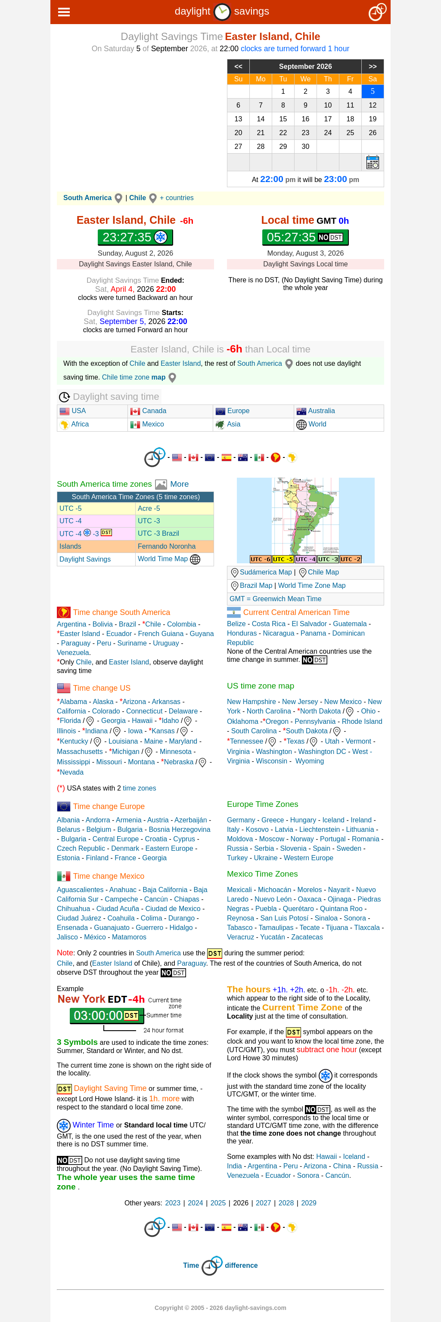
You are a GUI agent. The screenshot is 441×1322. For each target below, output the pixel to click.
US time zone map (260, 685)
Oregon (277, 721)
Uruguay (166, 643)
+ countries (177, 197)
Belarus (68, 829)
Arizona (134, 701)
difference (241, 1265)
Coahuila (120, 918)
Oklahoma (242, 721)
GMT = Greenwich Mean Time (276, 598)
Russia (237, 848)
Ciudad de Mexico (172, 908)
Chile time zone (141, 377)
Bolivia (103, 624)
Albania (68, 820)
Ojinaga (339, 899)
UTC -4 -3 (85, 533)
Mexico (147, 424)
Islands (70, 546)
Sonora (355, 918)
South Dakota (307, 731)
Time (191, 1265)
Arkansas (166, 701)
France (125, 858)
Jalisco (67, 937)
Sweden (348, 848)
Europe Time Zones (262, 804)
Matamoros (129, 937)
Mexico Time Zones (262, 873)
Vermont (358, 741)
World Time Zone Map (312, 585)
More (179, 483)
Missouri (109, 762)
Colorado (106, 711)
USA (72, 410)
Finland (97, 858)
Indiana (96, 731)
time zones (139, 788)
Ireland (361, 820)
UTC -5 (70, 508)
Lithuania (360, 829)
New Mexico (343, 701)
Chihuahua (73, 908)
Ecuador (119, 633)
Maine (153, 741)
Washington (274, 751)
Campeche (121, 899)
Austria (158, 820)
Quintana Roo (341, 908)
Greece (272, 820)
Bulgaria (130, 829)
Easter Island (181, 363)
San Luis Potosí (284, 918)
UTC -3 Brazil (158, 533)
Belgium (98, 829)
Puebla (266, 908)
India (234, 1166)
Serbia (264, 848)
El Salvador (309, 623)
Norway (302, 839)
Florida (70, 720)
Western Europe (308, 858)
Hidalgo (181, 927)
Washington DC (322, 751)
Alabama (73, 701)
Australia (315, 410)
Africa (79, 424)
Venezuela (73, 652)
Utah (332, 741)
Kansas (163, 731)
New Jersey (300, 701)
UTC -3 (149, 521)
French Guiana (160, 633)
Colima (151, 918)
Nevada (72, 772)
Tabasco (240, 927)
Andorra (98, 820)
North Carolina (269, 711)
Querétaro (298, 908)
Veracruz (240, 937)
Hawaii (142, 720)
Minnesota (176, 751)
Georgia (113, 720)
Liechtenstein (319, 829)
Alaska (103, 701)
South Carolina (254, 731)
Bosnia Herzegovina (179, 829)
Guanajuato (112, 927)
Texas (296, 741)
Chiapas (186, 899)
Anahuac (123, 889)
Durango (181, 918)
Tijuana (337, 927)
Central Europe (116, 839)
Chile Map (323, 572)
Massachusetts (80, 751)
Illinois (66, 731)
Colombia (181, 624)
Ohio (368, 711)
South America (266, 363)
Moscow (272, 839)
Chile (137, 363)
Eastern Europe (169, 848)
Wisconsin (271, 761)
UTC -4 (70, 521)
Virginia (238, 751)
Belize (236, 623)
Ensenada (72, 927)
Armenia (129, 820)
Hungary (303, 820)
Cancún (156, 899)
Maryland (183, 741)
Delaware (183, 711)
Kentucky (74, 741)
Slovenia (293, 848)
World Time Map (169, 558)
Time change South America (121, 612)
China (342, 1166)
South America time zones (105, 483)
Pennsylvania (315, 721)
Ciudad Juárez (79, 918)
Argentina (72, 624)
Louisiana (123, 741)
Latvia (284, 829)
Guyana (202, 633)
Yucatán (272, 937)
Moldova (240, 839)
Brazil (127, 624)
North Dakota (320, 711)
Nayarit (339, 889)
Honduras (242, 633)
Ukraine (266, 858)
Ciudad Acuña (118, 908)
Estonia (68, 858)
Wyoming (309, 761)
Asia (228, 424)
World (311, 424)
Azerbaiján (190, 820)
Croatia (156, 839)
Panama (313, 633)
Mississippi (73, 762)
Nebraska (178, 762)
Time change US (101, 687)
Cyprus (184, 839)
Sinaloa (326, 918)
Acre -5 (149, 508)
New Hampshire (251, 701)
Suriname (132, 643)
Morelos (310, 889)
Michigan (126, 751)
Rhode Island (362, 721)
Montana (141, 762)
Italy (233, 829)
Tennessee (246, 741)
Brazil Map (251, 585)
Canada (148, 410)
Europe (232, 410)
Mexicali (239, 889)
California (71, 711)
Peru (104, 643)
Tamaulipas (276, 927)
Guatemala (349, 623)
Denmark (125, 848)
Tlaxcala (367, 927)
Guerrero (149, 927)
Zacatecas (307, 937)
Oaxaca (310, 899)
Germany (241, 820)
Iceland (333, 820)
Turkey (237, 858)
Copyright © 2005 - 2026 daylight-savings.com (220, 1307)
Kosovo (257, 829)
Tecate (309, 927)
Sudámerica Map (261, 572)
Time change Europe (109, 806)
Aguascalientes (80, 889)
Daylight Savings (85, 559)
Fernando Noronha (167, 546)
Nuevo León (273, 899)
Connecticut (144, 711)
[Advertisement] (135, 119)
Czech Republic (81, 848)
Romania (365, 839)
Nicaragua (279, 633)
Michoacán (274, 889)
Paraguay (76, 643)
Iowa (135, 731)
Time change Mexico (108, 875)
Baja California (165, 889)
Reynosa (240, 918)
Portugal (333, 839)
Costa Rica (269, 623)
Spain (321, 848)
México (95, 937)
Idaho (170, 720)
